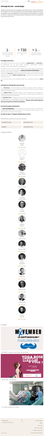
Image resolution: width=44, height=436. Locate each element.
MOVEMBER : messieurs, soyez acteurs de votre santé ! (14, 352)
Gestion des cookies (38, 428)
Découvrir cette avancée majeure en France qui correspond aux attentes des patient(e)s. (22, 101)
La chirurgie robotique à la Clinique (10, 407)
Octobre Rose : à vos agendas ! (9, 379)
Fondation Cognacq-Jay (37, 430)
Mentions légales (39, 420)
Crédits (41, 423)
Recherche (28, 1)
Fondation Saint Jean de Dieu (36, 432)
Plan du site (40, 425)
